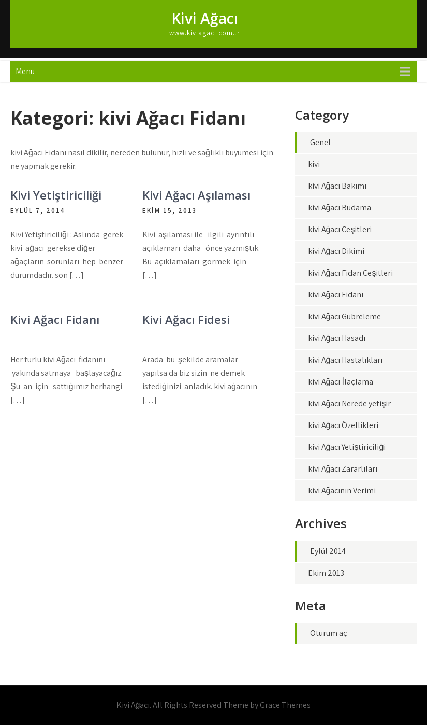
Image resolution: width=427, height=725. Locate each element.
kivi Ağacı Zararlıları (343, 468)
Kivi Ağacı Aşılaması (196, 195)
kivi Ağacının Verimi (342, 490)
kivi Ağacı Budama (340, 207)
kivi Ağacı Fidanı (336, 294)
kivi (314, 164)
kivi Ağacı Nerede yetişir (349, 403)
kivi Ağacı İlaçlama (340, 381)
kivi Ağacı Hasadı (337, 338)
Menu (25, 71)
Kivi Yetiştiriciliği (55, 195)
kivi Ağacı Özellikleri (343, 425)
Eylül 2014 (328, 551)
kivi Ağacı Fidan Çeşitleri (350, 272)
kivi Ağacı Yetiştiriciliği (347, 447)
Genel (320, 142)
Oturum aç (328, 633)
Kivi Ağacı (204, 18)
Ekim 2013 (326, 572)
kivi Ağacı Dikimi (336, 251)
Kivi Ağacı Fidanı (54, 319)
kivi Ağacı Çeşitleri (340, 229)
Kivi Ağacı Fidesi (186, 319)
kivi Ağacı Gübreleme (344, 316)
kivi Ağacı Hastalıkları (345, 359)
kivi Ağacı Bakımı (337, 185)
